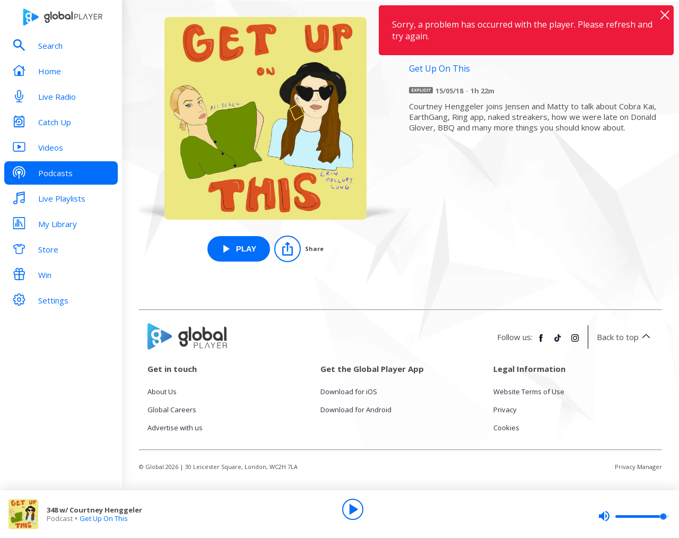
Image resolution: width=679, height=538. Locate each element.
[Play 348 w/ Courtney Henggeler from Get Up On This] (239, 249)
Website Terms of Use (528, 391)
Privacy (505, 409)
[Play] (352, 509)
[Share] (299, 249)
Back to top (625, 336)
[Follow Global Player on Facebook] (541, 342)
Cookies (506, 427)
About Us (162, 391)
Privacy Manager (638, 466)
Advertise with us (175, 427)
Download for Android (355, 409)
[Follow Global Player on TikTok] (558, 342)
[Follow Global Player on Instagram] (575, 342)
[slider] (633, 516)
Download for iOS (348, 391)
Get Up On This (104, 518)
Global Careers (171, 409)
